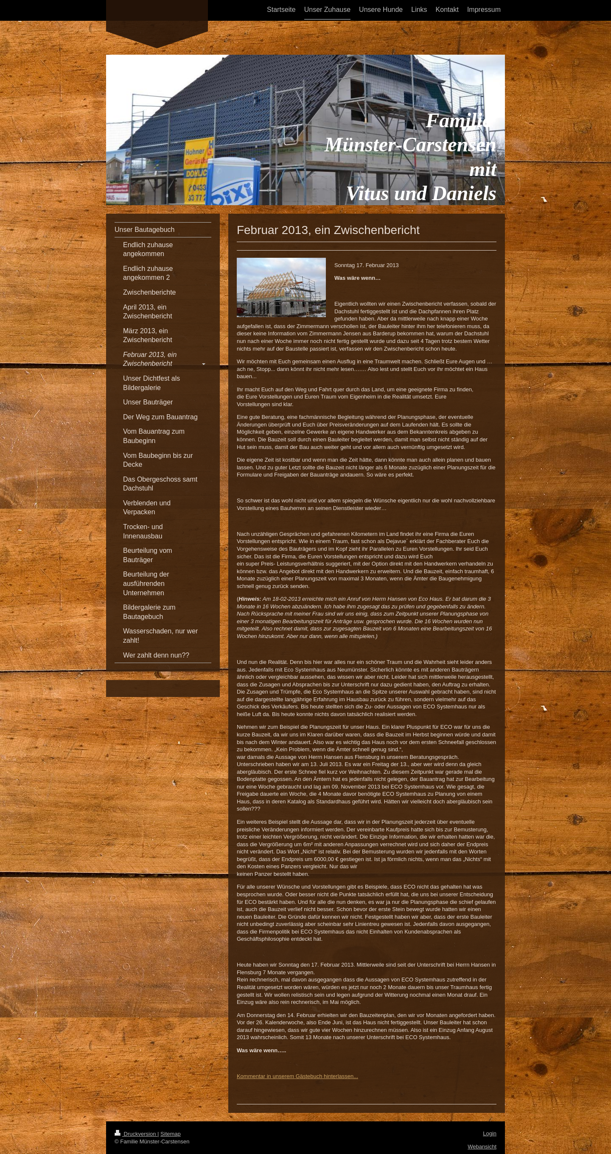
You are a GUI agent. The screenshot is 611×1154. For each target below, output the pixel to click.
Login (489, 1133)
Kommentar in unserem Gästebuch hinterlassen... (297, 1076)
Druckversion (136, 1134)
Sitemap (170, 1134)
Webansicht (482, 1146)
